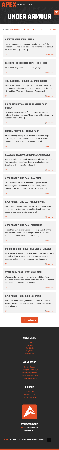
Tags (27, 29)
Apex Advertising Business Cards (23, 296)
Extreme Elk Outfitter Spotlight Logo (26, 63)
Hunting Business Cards (30, 375)
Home (30, 342)
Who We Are (30, 391)
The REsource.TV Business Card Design (26, 81)
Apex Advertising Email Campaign (23, 178)
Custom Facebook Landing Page (22, 131)
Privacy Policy (30, 394)
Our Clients (30, 348)
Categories (16, 29)
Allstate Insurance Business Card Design (27, 155)
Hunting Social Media (30, 378)
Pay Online (30, 351)
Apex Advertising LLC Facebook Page (25, 202)
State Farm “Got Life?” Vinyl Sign (23, 272)
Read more (50, 54)
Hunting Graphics (30, 367)
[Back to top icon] (49, 440)
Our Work (30, 345)
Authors (37, 29)
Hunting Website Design (30, 370)
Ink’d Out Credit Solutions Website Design (28, 249)
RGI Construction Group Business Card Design (26, 106)
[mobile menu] (56, 4)
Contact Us (30, 354)
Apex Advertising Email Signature (23, 225)
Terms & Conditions (30, 397)
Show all (52, 29)
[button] (56, 12)
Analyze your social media (19, 40)
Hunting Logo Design (30, 373)
